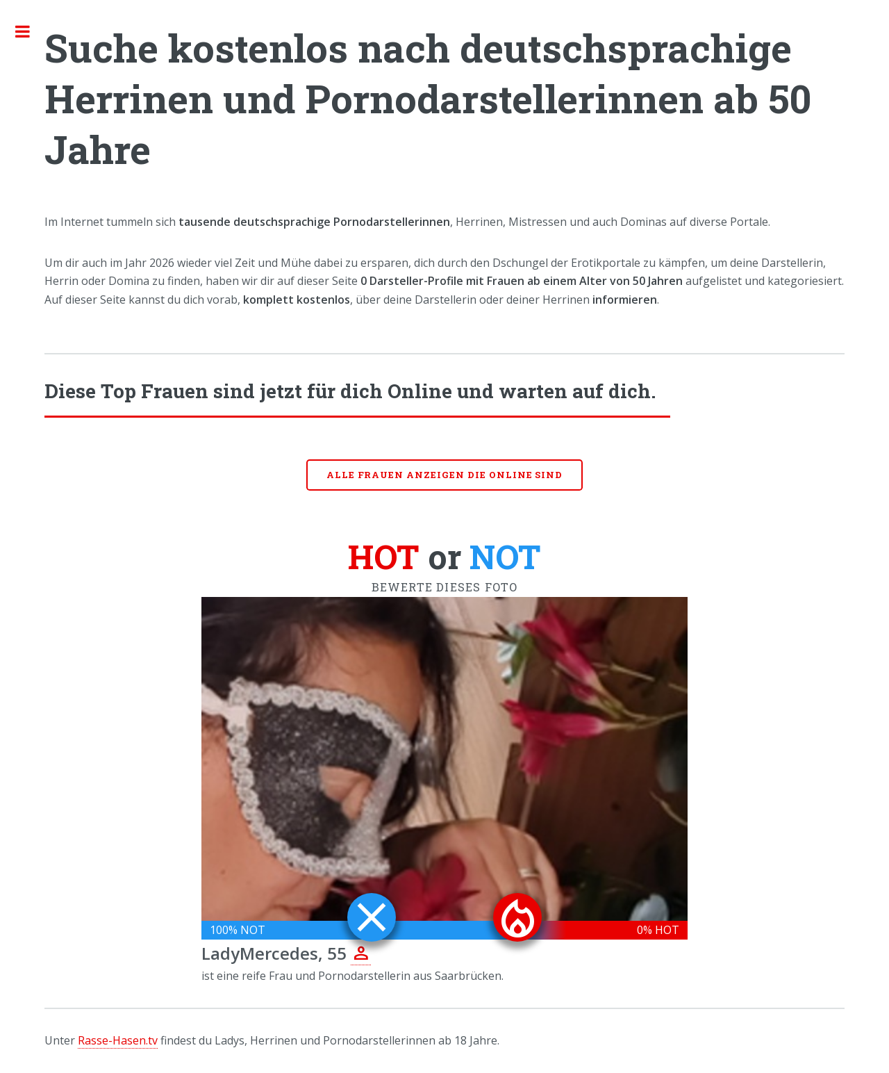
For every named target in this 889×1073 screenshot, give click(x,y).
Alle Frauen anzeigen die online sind (444, 474)
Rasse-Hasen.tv (118, 1040)
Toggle (30, 31)
